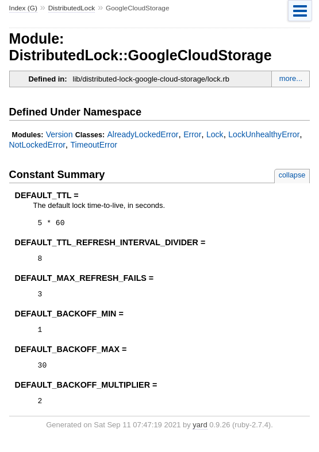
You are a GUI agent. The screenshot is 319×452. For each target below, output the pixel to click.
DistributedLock (71, 8)
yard (200, 435)
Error (192, 134)
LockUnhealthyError (263, 134)
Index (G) (23, 8)
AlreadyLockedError (142, 134)
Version (59, 134)
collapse (292, 175)
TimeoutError (94, 144)
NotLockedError (37, 144)
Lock (215, 134)
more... (290, 78)
